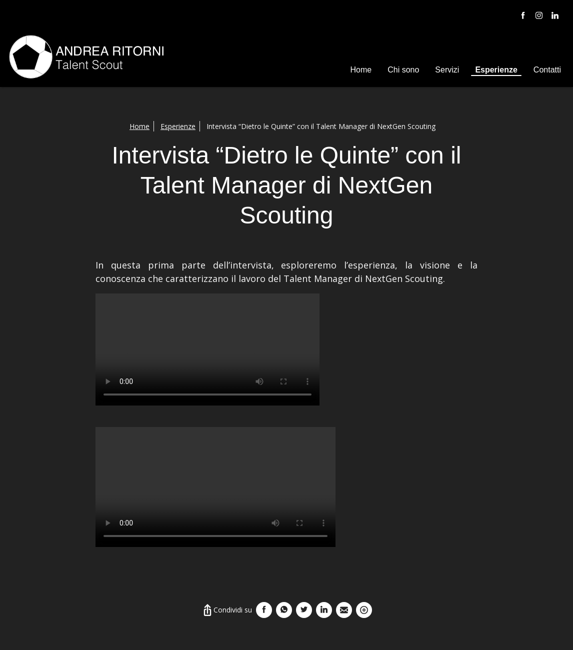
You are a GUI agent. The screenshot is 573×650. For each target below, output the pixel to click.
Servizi (447, 70)
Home (361, 70)
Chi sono (403, 70)
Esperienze (496, 70)
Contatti (547, 70)
